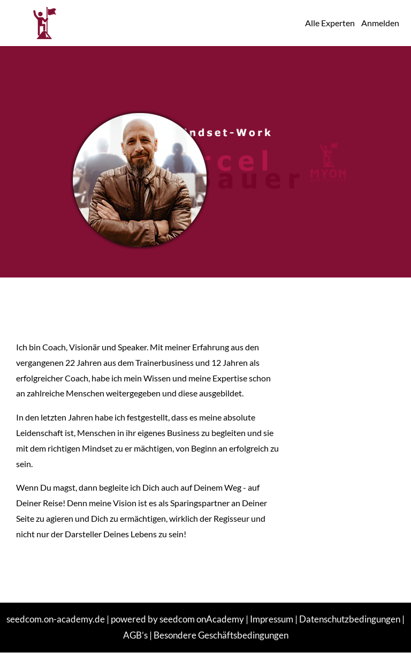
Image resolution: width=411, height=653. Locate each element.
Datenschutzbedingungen (349, 619)
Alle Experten (330, 23)
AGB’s (135, 635)
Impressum (271, 619)
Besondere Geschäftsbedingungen (221, 635)
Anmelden (380, 23)
